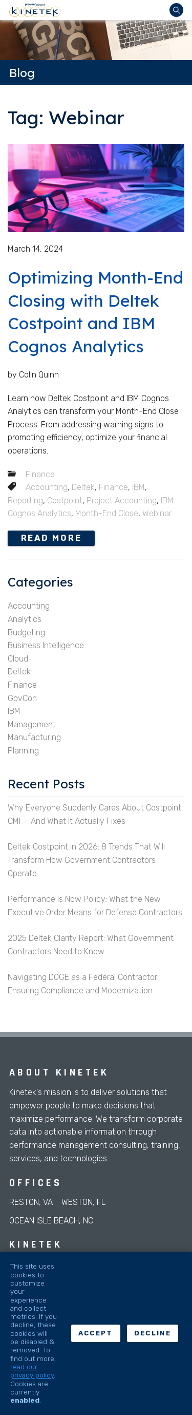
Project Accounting (122, 500)
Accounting (47, 487)
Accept (95, 1333)
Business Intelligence (46, 645)
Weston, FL (83, 1202)
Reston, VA (31, 1202)
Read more (51, 538)
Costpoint (64, 500)
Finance (40, 474)
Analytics (24, 619)
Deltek (83, 487)
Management (32, 724)
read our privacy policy (32, 1371)
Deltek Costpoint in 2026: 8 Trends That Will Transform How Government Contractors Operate (86, 860)
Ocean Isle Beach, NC (51, 1220)
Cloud (18, 659)
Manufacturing (34, 737)
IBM (138, 487)
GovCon (22, 698)
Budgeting (26, 632)
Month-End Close (106, 513)
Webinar (157, 513)
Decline (152, 1333)
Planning (23, 751)
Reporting (25, 500)
